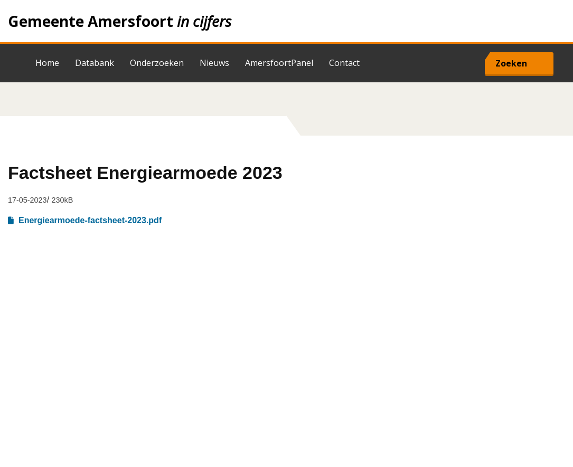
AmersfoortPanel (279, 63)
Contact (344, 63)
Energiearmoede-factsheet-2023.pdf (90, 220)
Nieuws (214, 63)
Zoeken (511, 63)
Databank (94, 63)
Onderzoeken (157, 63)
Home (286, 21)
